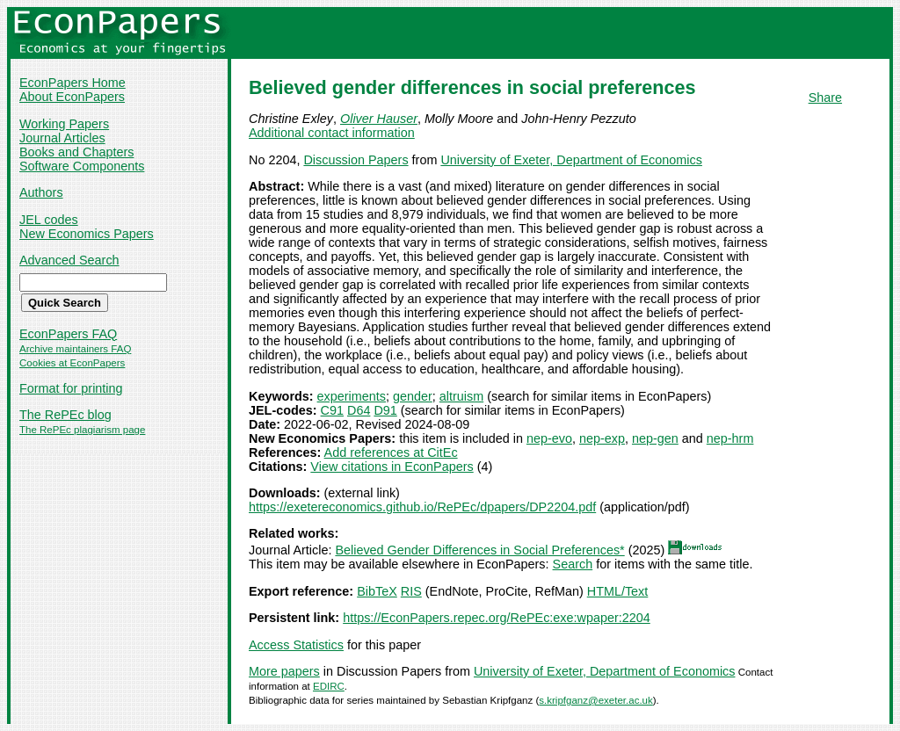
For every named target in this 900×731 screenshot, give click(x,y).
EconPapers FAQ (68, 334)
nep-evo (549, 438)
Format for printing (71, 388)
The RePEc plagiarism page (82, 429)
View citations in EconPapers (391, 467)
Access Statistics (296, 645)
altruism (461, 396)
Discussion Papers (355, 160)
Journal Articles (62, 138)
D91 (385, 410)
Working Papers (64, 124)
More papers (284, 671)
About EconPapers (72, 97)
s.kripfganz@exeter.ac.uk (595, 700)
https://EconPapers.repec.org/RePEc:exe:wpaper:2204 (496, 618)
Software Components (81, 166)
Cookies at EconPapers (72, 363)
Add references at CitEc (391, 452)
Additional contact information (332, 133)
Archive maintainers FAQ (75, 349)
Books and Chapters (76, 152)
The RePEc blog (65, 415)
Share (825, 97)
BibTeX (377, 591)
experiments (351, 396)
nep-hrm (730, 438)
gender (412, 396)
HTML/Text (618, 591)
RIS (411, 591)
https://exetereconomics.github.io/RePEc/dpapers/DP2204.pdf (422, 507)
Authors (41, 192)
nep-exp (602, 438)
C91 (332, 410)
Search (573, 564)
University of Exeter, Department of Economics (571, 160)
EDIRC (329, 686)
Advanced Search (69, 260)
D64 (358, 410)
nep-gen (655, 438)
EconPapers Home (72, 83)
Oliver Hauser (378, 119)
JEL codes (48, 220)
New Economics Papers (86, 234)
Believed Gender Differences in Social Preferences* (479, 550)
